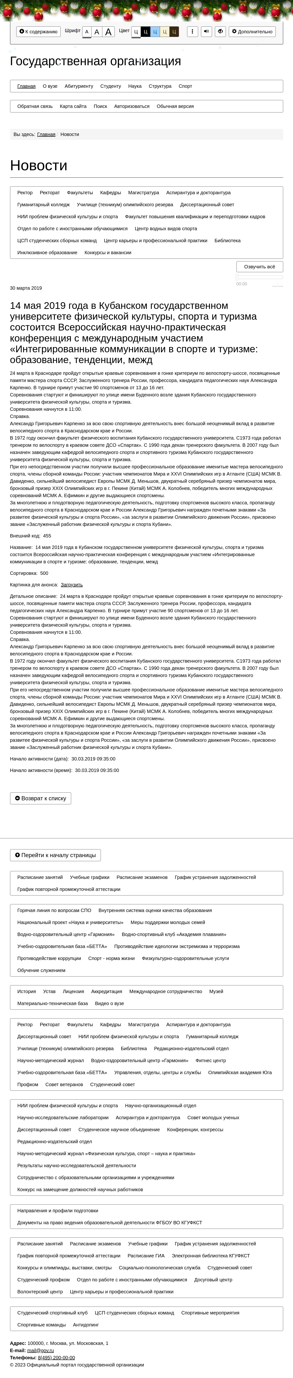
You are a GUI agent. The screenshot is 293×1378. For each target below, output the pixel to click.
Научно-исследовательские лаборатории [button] (63, 1117)
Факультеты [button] (80, 192)
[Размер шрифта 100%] (87, 31)
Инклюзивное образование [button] (47, 252)
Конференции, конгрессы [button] (195, 1129)
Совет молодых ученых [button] (213, 1117)
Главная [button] (26, 86)
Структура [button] (160, 86)
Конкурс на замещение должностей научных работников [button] (80, 1189)
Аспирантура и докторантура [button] (198, 192)
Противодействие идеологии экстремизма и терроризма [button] (177, 946)
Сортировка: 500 (29, 573)
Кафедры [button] (110, 192)
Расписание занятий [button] (40, 877)
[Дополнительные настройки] (220, 31)
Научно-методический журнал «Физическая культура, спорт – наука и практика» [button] (106, 1153)
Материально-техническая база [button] (52, 1003)
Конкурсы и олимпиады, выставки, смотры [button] (64, 1267)
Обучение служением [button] (41, 970)
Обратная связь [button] (35, 106)
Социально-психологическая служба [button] (159, 1267)
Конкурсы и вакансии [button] (108, 252)
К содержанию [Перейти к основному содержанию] (38, 31)
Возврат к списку (40, 798)
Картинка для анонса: (46, 584)
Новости (70, 134)
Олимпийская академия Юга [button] (240, 1072)
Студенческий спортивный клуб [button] (52, 1312)
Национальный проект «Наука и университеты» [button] (70, 922)
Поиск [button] (100, 106)
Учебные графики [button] (89, 877)
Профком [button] (27, 1084)
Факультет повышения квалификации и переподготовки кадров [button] (195, 216)
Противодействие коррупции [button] (49, 958)
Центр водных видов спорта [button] (166, 228)
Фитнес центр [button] (210, 1060)
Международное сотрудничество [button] (165, 991)
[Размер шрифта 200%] (108, 31)
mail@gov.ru (40, 1350)
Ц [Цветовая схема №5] (174, 31)
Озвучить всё (259, 266)
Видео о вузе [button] (109, 1003)
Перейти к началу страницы (55, 855)
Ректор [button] (25, 192)
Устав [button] (49, 991)
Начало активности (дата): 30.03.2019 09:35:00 (62, 758)
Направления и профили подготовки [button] (57, 1210)
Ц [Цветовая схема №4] (165, 31)
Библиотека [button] (228, 240)
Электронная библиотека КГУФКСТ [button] (211, 1255)
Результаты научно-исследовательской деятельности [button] (76, 1165)
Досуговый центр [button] (213, 1279)
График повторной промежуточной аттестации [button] (69, 889)
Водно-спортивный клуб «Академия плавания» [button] (174, 934)
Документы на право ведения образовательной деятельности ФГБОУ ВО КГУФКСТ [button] (109, 1222)
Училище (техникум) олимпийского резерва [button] (125, 204)
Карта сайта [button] (73, 106)
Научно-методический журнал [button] (50, 1060)
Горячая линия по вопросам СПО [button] (54, 910)
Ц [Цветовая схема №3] (155, 31)
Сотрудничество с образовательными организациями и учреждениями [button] (95, 1177)
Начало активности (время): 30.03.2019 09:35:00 (64, 770)
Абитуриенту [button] (79, 86)
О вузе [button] (50, 86)
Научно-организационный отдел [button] (160, 1105)
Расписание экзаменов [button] (142, 877)
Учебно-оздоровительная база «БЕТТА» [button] (62, 946)
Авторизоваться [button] (131, 106)
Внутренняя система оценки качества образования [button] (155, 910)
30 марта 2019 (26, 288)
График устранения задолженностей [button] (215, 877)
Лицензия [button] (73, 991)
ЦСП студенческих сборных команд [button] (57, 240)
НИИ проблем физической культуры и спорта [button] (67, 216)
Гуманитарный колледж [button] (43, 204)
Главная (46, 134)
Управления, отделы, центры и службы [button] (157, 1072)
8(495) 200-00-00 (56, 1357)
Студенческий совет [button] (112, 1084)
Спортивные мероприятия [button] (210, 1312)
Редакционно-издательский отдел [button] (191, 1048)
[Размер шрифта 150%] (96, 31)
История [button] (26, 991)
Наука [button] (135, 86)
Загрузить (72, 584)
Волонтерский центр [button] (40, 1291)
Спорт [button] (185, 86)
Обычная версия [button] (175, 106)
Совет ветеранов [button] (64, 1084)
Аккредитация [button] (106, 991)
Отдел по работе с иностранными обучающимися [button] (72, 228)
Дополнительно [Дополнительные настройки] (252, 31)
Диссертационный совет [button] (207, 204)
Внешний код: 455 (30, 535)
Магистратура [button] (143, 192)
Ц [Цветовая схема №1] (136, 33)
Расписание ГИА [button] (146, 1255)
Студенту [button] (110, 86)
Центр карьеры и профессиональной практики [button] (155, 240)
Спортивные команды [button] (41, 1324)
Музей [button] (216, 991)
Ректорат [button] (50, 192)
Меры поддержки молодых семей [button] (168, 922)
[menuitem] (26, 86)
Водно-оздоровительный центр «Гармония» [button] (66, 934)
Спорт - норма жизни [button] (111, 958)
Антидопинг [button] (86, 1324)
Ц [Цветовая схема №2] (145, 31)
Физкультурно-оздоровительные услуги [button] (185, 958)
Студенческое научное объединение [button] (119, 1129)
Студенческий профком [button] (43, 1279)
